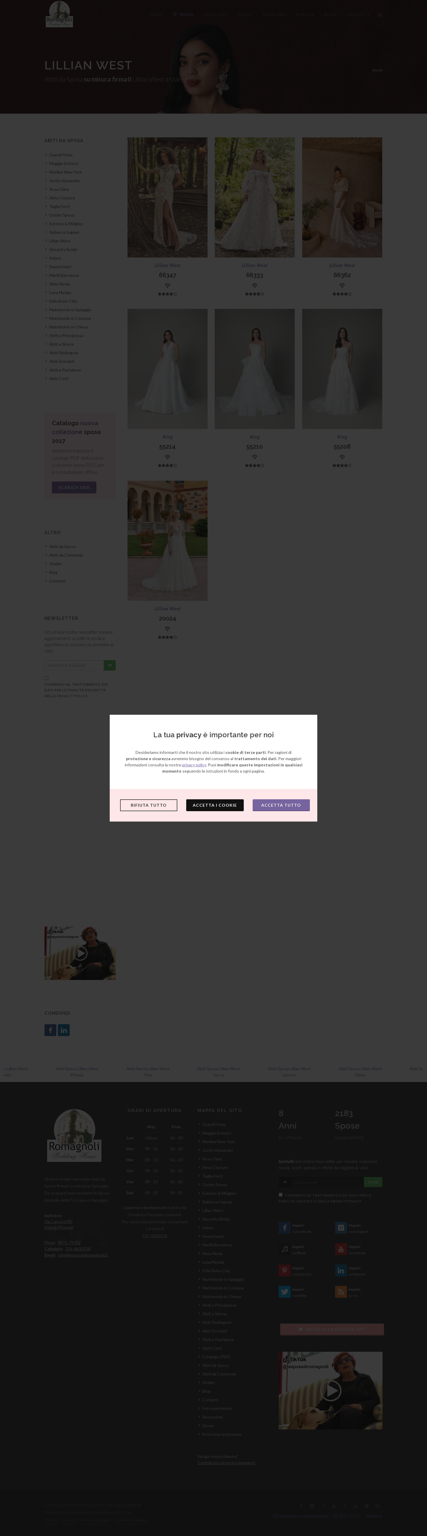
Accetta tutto (281, 805)
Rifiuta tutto (149, 805)
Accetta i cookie (215, 805)
